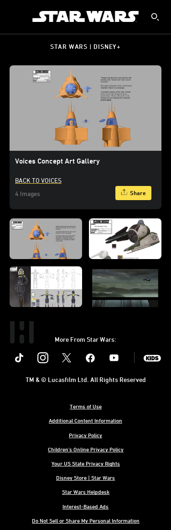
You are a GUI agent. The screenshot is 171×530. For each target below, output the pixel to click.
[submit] (155, 17)
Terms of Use (86, 406)
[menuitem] (14, 16)
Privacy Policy (85, 435)
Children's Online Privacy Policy (86, 449)
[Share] (133, 193)
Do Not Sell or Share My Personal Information (86, 520)
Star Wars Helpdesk (85, 491)
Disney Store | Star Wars (85, 477)
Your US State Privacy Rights (86, 463)
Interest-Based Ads (85, 506)
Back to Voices (38, 180)
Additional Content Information (85, 420)
